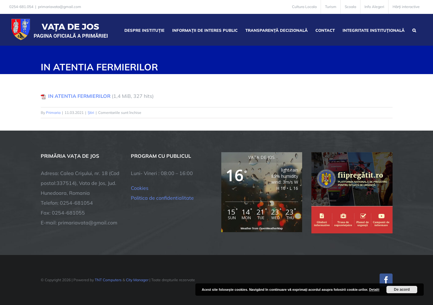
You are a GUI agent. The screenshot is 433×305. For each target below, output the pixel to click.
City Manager (137, 280)
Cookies (139, 188)
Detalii (374, 289)
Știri (91, 112)
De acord (402, 289)
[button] (414, 29)
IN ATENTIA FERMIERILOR (79, 96)
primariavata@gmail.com (59, 6)
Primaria (53, 112)
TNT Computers (108, 280)
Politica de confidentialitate (162, 198)
